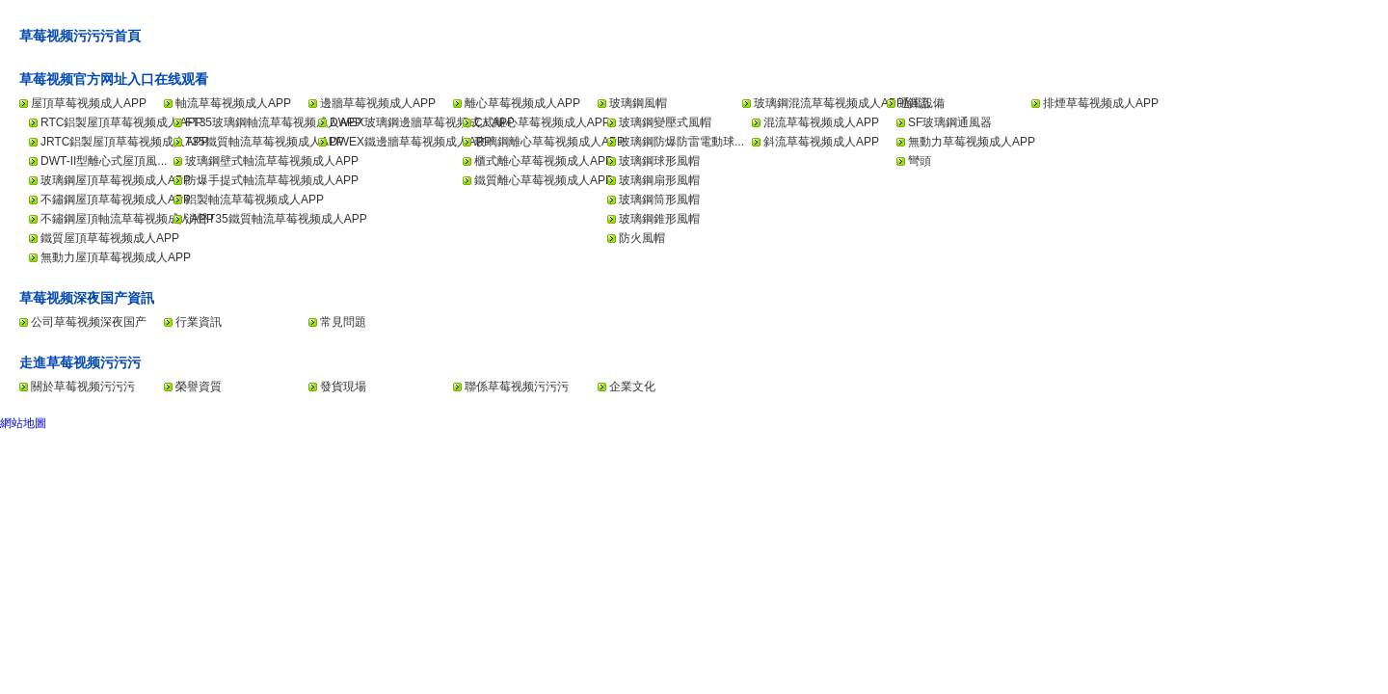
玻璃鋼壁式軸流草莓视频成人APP (272, 161)
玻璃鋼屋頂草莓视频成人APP (115, 180)
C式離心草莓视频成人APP (542, 122)
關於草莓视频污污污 (83, 386)
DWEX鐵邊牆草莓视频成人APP (411, 141)
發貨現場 (343, 386)
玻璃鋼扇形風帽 (659, 180)
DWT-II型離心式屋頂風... (103, 161)
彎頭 (919, 161)
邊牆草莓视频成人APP (378, 103)
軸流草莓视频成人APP (233, 103)
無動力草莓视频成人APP (971, 141)
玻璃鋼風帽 (638, 103)
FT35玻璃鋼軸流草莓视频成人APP (273, 122)
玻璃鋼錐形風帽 (659, 219)
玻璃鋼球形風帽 (659, 161)
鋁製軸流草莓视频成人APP (254, 199)
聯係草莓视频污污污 (517, 386)
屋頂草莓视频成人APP (89, 103)
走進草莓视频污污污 (80, 362)
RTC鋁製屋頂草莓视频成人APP (121, 122)
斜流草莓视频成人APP (821, 141)
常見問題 (343, 322)
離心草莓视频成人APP (522, 103)
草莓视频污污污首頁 (80, 35)
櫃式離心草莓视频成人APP (543, 161)
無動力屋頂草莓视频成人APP (115, 257)
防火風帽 (642, 238)
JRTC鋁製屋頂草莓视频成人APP (124, 141)
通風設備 (921, 103)
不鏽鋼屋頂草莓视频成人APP (115, 199)
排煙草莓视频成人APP (1101, 103)
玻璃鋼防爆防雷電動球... (681, 141)
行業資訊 (198, 322)
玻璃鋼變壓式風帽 (665, 122)
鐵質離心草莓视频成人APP (543, 180)
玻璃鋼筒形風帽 (659, 199)
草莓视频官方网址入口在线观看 (113, 79)
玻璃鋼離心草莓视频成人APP (549, 141)
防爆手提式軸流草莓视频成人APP (272, 180)
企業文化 (632, 386)
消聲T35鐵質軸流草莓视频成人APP (276, 219)
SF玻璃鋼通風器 (950, 122)
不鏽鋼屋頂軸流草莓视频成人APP (127, 219)
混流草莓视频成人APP (821, 122)
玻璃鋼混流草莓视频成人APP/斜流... (847, 103)
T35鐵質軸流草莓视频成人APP (264, 141)
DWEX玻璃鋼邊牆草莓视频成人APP (422, 122)
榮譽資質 (198, 386)
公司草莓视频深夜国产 (89, 322)
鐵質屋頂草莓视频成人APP (109, 238)
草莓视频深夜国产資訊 (86, 298)
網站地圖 (23, 423)
